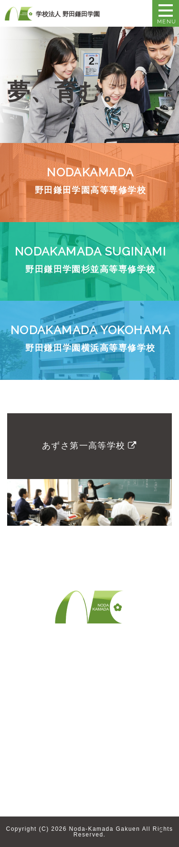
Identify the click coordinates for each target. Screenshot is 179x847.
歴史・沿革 (29, 701)
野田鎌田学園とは (40, 674)
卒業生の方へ (33, 742)
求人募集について (40, 773)
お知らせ (25, 789)
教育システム (33, 712)
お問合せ (106, 674)
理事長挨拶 (29, 690)
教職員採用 (109, 690)
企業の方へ (29, 758)
